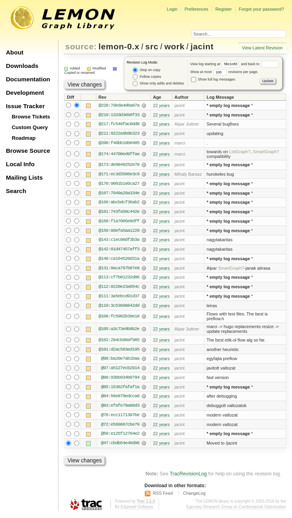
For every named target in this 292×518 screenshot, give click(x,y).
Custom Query (30, 127)
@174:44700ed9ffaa (119, 154)
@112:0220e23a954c (119, 288)
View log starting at (215, 64)
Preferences (196, 9)
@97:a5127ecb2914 (120, 370)
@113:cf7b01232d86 (119, 279)
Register (223, 9)
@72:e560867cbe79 (120, 427)
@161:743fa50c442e (119, 213)
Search (16, 191)
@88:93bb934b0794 (120, 380)
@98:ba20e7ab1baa (120, 361)
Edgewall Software (136, 510)
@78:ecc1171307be (120, 418)
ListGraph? (240, 152)
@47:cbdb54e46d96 (120, 446)
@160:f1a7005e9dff (119, 222)
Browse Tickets (31, 117)
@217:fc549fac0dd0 (119, 124)
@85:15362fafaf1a (120, 389)
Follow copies (147, 76)
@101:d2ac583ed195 (119, 351)
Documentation (28, 79)
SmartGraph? (266, 152)
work (174, 46)
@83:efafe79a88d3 (120, 408)
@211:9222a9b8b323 (119, 134)
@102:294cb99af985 (119, 342)
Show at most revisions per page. (224, 72)
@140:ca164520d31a (119, 260)
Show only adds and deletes (158, 83)
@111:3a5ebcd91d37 (119, 298)
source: (81, 46)
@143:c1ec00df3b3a (119, 241)
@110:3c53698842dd (119, 307)
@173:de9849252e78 (119, 165)
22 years (161, 105)
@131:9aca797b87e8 (119, 270)
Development (25, 92)
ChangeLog (194, 496)
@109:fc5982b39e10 (119, 318)
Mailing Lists (24, 177)
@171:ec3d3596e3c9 (119, 175)
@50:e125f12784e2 (120, 437)
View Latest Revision (262, 47)
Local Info (20, 164)
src (151, 46)
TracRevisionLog (188, 477)
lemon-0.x (119, 46)
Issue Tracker (25, 106)
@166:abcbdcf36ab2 (119, 203)
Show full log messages (213, 79)
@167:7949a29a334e (119, 194)
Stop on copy (146, 70)
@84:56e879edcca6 (120, 399)
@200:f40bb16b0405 (119, 143)
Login (172, 9)
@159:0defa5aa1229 (119, 232)
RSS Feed (163, 496)
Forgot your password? (261, 9)
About (14, 52)
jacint (202, 46)
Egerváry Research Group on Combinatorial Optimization (236, 510)
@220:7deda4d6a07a (119, 105)
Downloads (22, 65)
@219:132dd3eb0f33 (119, 115)
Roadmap (24, 138)
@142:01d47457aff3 (119, 251)
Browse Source (28, 150)
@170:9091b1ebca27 (119, 184)
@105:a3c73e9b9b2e (119, 331)
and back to (260, 64)
